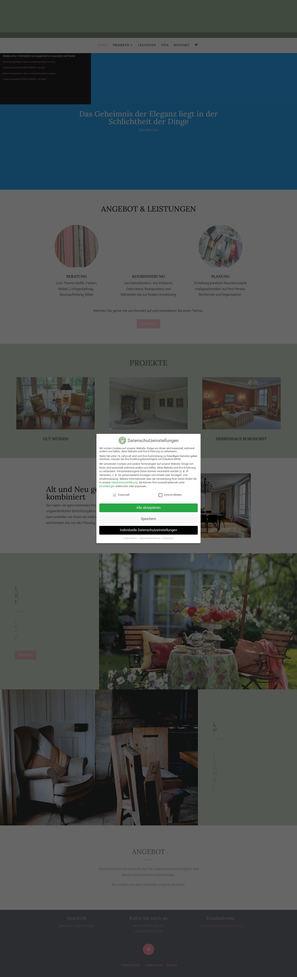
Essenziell (121, 494)
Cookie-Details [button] (130, 538)
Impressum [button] (168, 538)
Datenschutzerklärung (124, 482)
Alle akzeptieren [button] (148, 508)
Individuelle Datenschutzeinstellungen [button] (148, 530)
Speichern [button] (148, 519)
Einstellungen (107, 486)
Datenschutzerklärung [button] (150, 538)
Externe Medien (170, 494)
